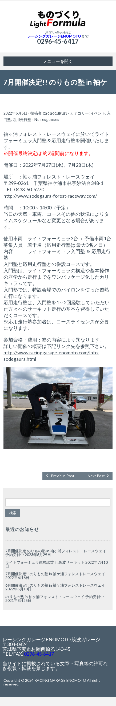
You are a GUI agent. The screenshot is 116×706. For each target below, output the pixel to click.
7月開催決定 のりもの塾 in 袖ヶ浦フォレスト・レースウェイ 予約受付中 (55, 553)
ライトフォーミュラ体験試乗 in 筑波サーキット (45, 562)
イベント (97, 113)
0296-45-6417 (58, 41)
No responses (46, 119)
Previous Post (62, 475)
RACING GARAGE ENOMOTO (60, 680)
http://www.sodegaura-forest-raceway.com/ (50, 196)
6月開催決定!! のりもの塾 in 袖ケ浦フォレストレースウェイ (55, 585)
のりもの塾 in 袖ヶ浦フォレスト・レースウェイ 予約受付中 (54, 596)
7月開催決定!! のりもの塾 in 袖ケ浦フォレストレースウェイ (55, 573)
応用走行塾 (22, 119)
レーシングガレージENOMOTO (54, 36)
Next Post (96, 475)
